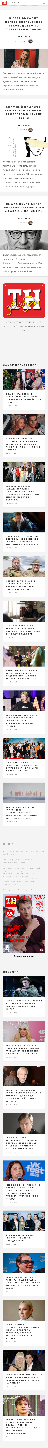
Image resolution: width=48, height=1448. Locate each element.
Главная (14, 3)
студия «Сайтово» (31, 890)
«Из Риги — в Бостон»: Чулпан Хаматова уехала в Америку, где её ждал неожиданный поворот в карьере (24, 1095)
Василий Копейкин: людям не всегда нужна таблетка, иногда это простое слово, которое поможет (23, 444)
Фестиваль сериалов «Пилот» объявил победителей (20, 1238)
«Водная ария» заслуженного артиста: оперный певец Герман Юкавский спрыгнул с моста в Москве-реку (22, 1143)
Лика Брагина (21, 41)
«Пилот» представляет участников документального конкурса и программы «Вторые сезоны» (22, 812)
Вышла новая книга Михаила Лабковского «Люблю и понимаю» (24, 208)
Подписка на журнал (24, 956)
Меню (44, 3)
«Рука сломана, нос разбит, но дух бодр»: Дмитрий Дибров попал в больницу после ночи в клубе (23, 1282)
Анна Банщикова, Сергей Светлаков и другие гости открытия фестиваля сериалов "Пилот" (23, 720)
